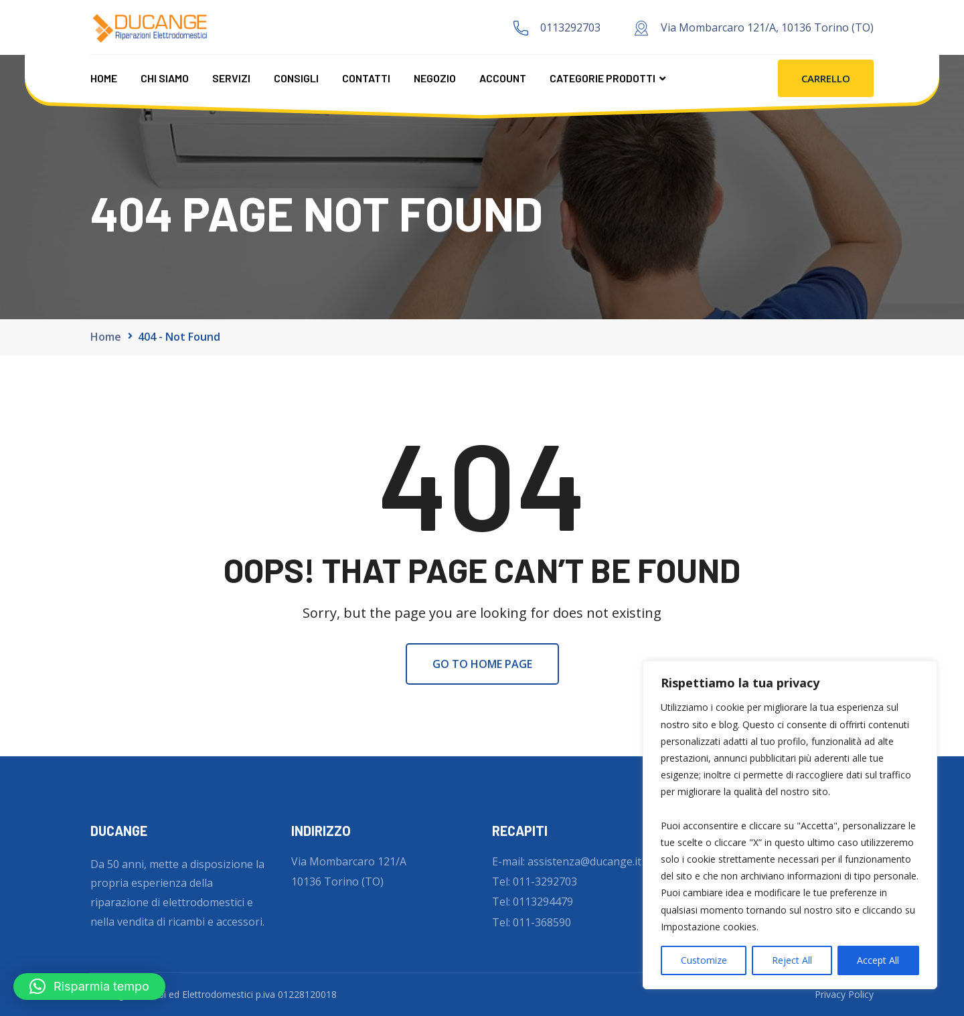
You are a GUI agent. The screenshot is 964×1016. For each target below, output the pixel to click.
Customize (704, 960)
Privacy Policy (844, 994)
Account (502, 78)
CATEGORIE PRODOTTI (602, 78)
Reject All (792, 960)
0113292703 (570, 27)
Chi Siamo (165, 78)
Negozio (435, 78)
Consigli (296, 78)
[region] (790, 825)
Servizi (231, 78)
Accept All (878, 960)
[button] (89, 986)
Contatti (366, 78)
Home (103, 78)
